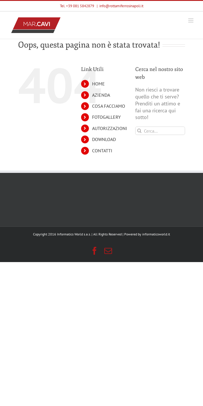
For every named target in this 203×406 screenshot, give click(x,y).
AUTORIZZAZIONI (109, 128)
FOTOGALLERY (106, 117)
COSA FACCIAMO (108, 106)
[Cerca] (139, 131)
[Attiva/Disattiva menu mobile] (191, 20)
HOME (98, 84)
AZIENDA (101, 95)
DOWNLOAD (104, 139)
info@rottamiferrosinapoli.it (121, 5)
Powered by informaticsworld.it (147, 234)
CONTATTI (102, 150)
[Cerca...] (160, 131)
